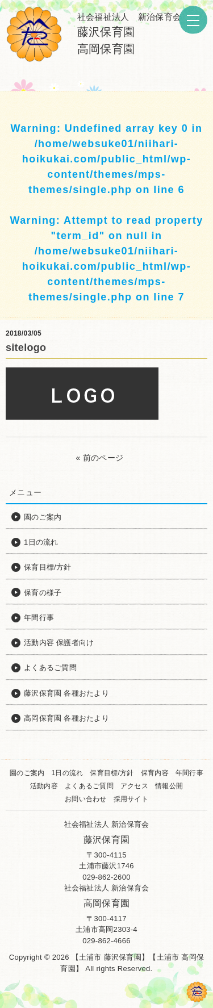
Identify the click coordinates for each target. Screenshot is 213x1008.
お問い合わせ (86, 799)
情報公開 (169, 786)
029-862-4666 (106, 940)
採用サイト (131, 799)
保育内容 (155, 773)
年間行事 (189, 773)
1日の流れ (67, 773)
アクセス (134, 786)
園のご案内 (27, 773)
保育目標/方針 (111, 773)
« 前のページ (100, 457)
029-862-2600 (106, 877)
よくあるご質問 (89, 786)
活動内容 (44, 786)
